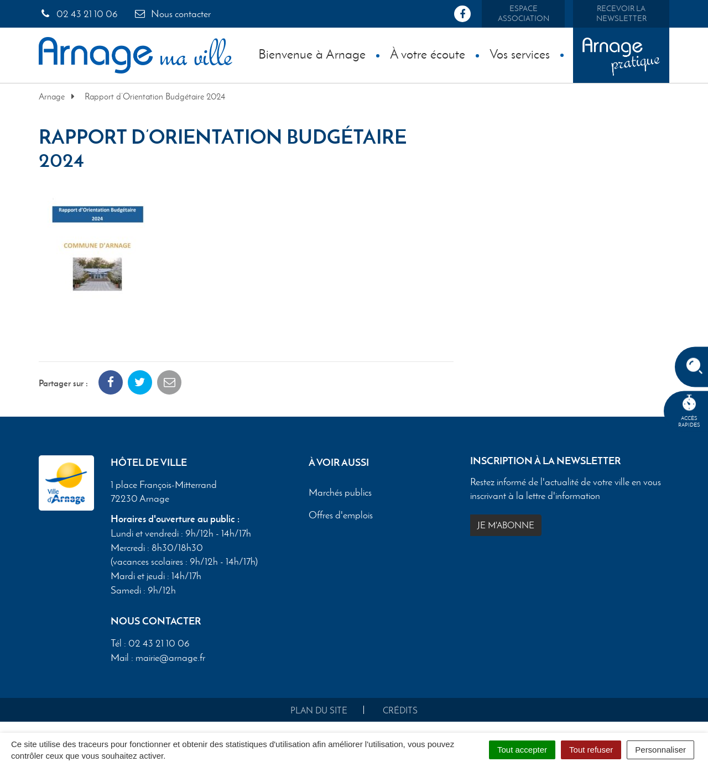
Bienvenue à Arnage (312, 54)
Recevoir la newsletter (621, 13)
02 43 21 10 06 (78, 14)
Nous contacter (172, 14)
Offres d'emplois (341, 515)
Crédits (400, 710)
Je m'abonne (505, 525)
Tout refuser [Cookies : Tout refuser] (591, 749)
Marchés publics (340, 492)
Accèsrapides (689, 411)
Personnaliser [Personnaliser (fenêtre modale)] (660, 749)
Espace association (523, 13)
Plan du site (318, 710)
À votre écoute (427, 54)
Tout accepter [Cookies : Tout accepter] (522, 749)
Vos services (520, 54)
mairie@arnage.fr (170, 658)
